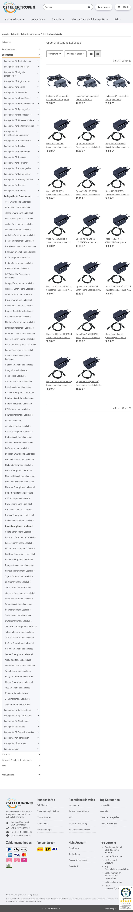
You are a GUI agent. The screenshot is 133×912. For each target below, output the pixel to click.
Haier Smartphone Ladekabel (18, 386)
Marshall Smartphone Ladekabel (19, 459)
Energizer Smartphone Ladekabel (20, 333)
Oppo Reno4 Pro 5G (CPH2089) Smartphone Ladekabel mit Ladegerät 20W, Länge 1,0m (116, 335)
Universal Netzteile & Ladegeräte (17, 760)
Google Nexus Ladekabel (16, 370)
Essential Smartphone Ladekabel (20, 338)
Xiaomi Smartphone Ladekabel (19, 682)
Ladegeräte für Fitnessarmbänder (19, 120)
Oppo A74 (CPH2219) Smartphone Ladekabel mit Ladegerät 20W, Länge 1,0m (58, 193)
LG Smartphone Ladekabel (17, 448)
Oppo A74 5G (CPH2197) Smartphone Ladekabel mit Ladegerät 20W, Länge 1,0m (88, 193)
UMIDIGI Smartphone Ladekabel (19, 648)
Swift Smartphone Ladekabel (18, 615)
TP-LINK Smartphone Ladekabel (19, 637)
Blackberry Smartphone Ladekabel (20, 246)
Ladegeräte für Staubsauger (17, 721)
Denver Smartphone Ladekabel (19, 305)
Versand (35, 895)
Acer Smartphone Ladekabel (18, 201)
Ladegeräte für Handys (14, 146)
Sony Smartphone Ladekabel (18, 609)
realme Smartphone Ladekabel (19, 559)
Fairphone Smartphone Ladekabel (20, 344)
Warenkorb (73, 866)
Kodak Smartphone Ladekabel (18, 437)
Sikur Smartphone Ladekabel (18, 587)
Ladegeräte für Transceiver (16, 737)
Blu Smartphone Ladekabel (17, 257)
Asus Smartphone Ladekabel (18, 229)
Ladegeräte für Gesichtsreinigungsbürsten (16, 133)
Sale (4, 765)
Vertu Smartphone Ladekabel (18, 659)
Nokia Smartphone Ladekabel (18, 503)
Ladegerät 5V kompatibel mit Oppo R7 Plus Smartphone (116, 97)
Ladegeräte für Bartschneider (17, 61)
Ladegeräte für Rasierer (15, 185)
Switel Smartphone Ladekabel (18, 620)
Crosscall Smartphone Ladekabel (20, 288)
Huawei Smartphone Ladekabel (19, 414)
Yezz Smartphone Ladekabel (18, 687)
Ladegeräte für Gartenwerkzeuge (19, 125)
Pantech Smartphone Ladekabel (19, 542)
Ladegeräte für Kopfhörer (16, 162)
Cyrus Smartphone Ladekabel (18, 299)
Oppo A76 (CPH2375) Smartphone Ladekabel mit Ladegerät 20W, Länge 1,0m (117, 193)
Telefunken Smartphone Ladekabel (21, 626)
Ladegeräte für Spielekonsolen (18, 715)
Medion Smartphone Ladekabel (19, 464)
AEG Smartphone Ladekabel (17, 207)
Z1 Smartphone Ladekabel (16, 693)
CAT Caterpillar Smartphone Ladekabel (17, 276)
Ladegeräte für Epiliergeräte (17, 109)
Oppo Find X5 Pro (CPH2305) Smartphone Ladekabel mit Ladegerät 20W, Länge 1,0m (59, 335)
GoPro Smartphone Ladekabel (18, 381)
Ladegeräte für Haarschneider (17, 140)
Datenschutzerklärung (79, 811)
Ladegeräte (7, 54)
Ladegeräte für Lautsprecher (17, 173)
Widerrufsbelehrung (78, 823)
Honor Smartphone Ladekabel (18, 403)
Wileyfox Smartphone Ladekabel (19, 676)
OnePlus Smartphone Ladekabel (19, 520)
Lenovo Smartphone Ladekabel (19, 442)
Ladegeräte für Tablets (14, 726)
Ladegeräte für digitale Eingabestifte (14, 74)
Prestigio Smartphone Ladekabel (20, 553)
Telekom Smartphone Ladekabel (19, 631)
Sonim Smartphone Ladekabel (18, 604)
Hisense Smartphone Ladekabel (19, 392)
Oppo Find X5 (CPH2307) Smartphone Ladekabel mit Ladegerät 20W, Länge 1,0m (88, 288)
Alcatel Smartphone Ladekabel (19, 212)
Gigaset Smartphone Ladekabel (19, 364)
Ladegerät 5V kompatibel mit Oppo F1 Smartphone (57, 97)
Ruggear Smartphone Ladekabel (19, 565)
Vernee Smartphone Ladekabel (19, 654)
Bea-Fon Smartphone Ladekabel (19, 240)
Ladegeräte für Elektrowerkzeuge (19, 103)
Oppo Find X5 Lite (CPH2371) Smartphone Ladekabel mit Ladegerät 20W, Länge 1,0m (118, 288)
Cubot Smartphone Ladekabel (18, 294)
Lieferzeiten (42, 823)
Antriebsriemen (9, 49)
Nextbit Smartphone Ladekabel (19, 492)
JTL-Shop (119, 908)
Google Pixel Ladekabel (15, 375)
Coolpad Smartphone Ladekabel (19, 283)
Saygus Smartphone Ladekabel (19, 576)
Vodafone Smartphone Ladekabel (20, 665)
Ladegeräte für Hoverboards (17, 151)
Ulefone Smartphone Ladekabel (19, 643)
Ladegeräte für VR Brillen (15, 743)
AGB (70, 817)
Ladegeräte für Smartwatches (17, 709)
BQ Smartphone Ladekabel (17, 268)
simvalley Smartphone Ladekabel (20, 592)
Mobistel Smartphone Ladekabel (19, 481)
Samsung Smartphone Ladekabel (20, 570)
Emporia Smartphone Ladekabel (19, 327)
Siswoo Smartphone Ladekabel (19, 598)
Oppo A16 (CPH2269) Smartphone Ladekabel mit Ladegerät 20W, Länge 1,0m (58, 145)
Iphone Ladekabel (13, 420)
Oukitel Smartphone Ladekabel (19, 531)
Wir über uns (43, 805)
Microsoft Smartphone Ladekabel (20, 476)
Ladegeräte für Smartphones (17, 196)
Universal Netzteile (108, 823)
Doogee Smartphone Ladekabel (19, 311)
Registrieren (74, 854)
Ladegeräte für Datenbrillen (16, 66)
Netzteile (6, 754)
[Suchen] (64, 7)
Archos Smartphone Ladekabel (19, 223)
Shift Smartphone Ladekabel (18, 581)
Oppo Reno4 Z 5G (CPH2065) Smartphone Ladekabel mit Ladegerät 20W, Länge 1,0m (59, 383)
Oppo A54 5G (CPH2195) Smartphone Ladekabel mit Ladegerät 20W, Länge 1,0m (117, 145)
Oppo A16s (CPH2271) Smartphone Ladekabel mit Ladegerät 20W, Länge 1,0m (88, 145)
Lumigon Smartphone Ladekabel (20, 453)
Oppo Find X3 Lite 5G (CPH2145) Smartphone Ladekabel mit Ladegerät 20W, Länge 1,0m (87, 240)
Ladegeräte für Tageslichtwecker (19, 732)
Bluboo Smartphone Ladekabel (19, 262)
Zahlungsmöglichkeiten (48, 811)
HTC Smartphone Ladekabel (17, 409)
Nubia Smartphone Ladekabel (18, 509)
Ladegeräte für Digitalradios (17, 81)
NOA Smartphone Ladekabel (18, 498)
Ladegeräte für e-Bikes (14, 86)
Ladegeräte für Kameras (15, 157)
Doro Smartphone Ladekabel (18, 316)
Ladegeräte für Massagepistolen (18, 179)
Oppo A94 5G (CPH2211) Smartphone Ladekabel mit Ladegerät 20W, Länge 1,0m (58, 240)
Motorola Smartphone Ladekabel (20, 487)
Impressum (74, 805)
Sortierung (53, 53)
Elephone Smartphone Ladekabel (20, 322)
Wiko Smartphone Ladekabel (18, 670)
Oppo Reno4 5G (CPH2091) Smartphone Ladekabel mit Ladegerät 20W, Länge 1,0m (88, 335)
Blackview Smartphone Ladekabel (20, 251)
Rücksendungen (44, 829)
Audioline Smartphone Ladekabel (20, 235)
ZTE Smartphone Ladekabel (17, 698)
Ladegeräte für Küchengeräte (17, 168)
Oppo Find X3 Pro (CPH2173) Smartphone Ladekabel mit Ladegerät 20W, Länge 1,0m (58, 288)
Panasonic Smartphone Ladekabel (20, 537)
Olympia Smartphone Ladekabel (19, 515)
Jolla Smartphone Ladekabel (18, 425)
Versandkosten (44, 817)
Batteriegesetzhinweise (79, 829)
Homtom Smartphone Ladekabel (19, 398)
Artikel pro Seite (74, 53)
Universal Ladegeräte (109, 817)
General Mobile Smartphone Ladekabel (17, 357)
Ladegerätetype (11, 748)
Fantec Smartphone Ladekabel (19, 350)
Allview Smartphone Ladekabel (19, 218)
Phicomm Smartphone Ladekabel (20, 548)
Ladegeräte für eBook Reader (17, 97)
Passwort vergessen (78, 860)
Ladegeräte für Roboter (15, 190)
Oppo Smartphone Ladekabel (18, 526)
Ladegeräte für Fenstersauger (17, 114)
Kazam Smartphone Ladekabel (19, 431)
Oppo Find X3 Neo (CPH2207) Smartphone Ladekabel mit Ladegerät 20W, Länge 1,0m (116, 240)
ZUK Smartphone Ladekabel (17, 704)
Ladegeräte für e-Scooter (15, 92)
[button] (103, 7)
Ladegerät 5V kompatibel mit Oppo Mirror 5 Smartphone (87, 97)
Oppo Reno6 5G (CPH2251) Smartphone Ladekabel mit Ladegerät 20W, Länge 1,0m (88, 383)
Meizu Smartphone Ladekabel (18, 470)
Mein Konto (74, 847)
